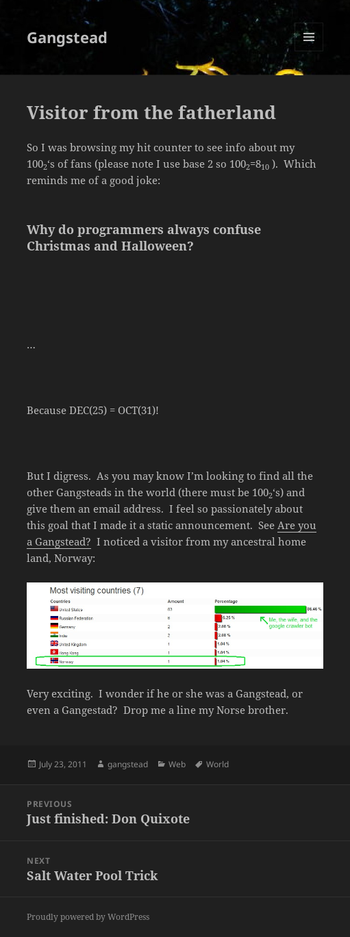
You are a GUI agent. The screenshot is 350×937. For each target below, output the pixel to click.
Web (177, 764)
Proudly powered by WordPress (88, 917)
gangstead (128, 764)
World (217, 764)
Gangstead (67, 37)
